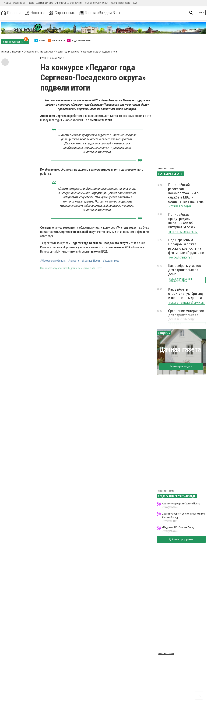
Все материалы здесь (181, 366)
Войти (201, 13)
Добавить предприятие (181, 539)
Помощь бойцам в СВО (96, 2)
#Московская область (53, 260)
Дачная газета (180, 349)
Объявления (19, 2)
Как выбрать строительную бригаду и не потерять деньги (186, 293)
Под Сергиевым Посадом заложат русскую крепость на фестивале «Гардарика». (186, 246)
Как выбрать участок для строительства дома (184, 270)
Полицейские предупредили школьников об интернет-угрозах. (182, 220)
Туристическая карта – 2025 (124, 2)
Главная (11, 12)
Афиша (7, 2)
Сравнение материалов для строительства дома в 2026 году (186, 315)
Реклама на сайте (166, 168)
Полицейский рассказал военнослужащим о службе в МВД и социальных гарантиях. (186, 193)
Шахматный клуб (44, 2)
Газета (30, 2)
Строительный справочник (68, 2)
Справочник (62, 12)
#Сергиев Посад (91, 260)
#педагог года (111, 260)
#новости (73, 260)
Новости (35, 12)
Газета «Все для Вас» (99, 12)
